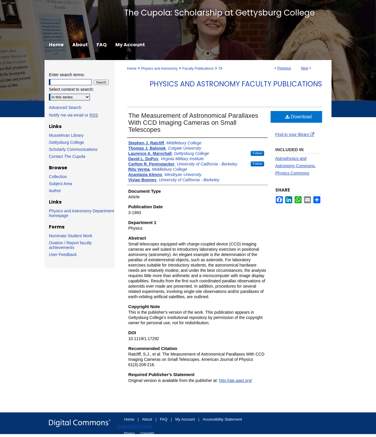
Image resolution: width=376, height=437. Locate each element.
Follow (257, 153)
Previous (284, 68)
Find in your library (294, 134)
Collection (58, 176)
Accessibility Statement (222, 419)
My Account (185, 419)
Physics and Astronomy (159, 68)
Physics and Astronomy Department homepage (81, 213)
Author (55, 190)
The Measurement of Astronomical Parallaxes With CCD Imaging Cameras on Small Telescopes (193, 122)
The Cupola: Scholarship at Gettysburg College (219, 12)
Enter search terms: (67, 74)
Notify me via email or (73, 115)
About (147, 419)
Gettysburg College (66, 142)
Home (131, 68)
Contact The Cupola (67, 156)
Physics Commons (292, 173)
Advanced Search (65, 107)
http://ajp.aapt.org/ (235, 380)
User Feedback (63, 254)
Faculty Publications (198, 68)
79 (220, 68)
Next (304, 68)
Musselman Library (66, 135)
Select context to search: (71, 89)
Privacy (130, 433)
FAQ (164, 419)
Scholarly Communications (73, 149)
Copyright (147, 433)
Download (298, 116)
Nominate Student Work (70, 235)
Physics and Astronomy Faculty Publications (236, 84)
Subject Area (60, 183)
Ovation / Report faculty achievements (70, 245)
